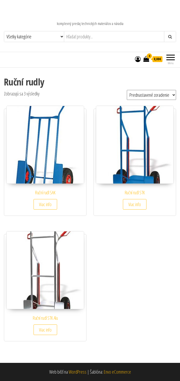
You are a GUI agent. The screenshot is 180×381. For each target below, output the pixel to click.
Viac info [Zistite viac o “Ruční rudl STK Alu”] (45, 330)
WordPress (77, 372)
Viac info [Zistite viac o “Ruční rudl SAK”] (45, 204)
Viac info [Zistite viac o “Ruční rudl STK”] (134, 204)
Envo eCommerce (117, 372)
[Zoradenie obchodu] (151, 95)
